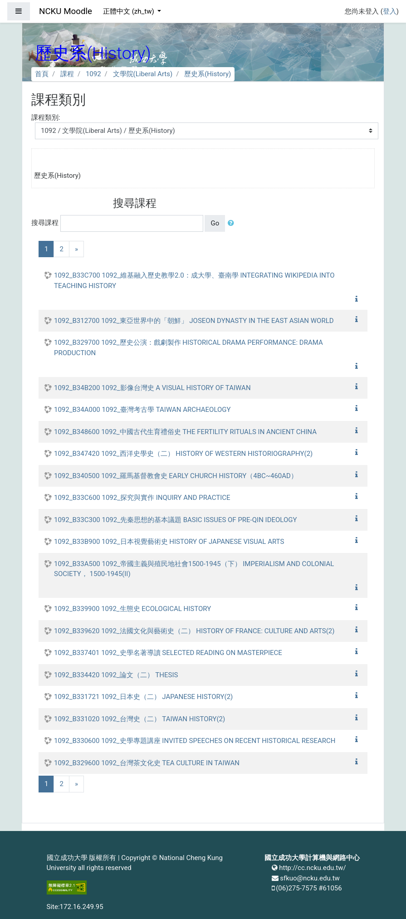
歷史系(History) (207, 74)
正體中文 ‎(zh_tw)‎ (129, 11)
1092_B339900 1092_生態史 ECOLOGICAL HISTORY (132, 609)
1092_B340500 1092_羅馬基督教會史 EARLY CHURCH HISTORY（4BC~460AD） (176, 476)
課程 (67, 74)
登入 (389, 11)
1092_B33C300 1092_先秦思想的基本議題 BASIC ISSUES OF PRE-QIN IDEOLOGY (175, 520)
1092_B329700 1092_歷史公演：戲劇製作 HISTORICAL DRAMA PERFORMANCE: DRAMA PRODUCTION (188, 347)
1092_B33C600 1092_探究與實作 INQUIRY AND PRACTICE (142, 498)
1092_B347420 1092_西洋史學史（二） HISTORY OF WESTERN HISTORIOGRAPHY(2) (183, 454)
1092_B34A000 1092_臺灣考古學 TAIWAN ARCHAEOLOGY (142, 410)
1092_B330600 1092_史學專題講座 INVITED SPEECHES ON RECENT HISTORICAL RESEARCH (194, 741)
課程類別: (45, 117)
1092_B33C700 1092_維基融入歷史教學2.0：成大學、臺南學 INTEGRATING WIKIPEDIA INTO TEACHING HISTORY (194, 280)
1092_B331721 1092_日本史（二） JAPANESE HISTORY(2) (143, 697)
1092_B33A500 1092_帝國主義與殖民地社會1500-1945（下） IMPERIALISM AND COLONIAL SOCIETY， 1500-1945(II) (194, 569)
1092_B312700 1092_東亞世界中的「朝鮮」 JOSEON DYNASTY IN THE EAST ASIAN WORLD (194, 321)
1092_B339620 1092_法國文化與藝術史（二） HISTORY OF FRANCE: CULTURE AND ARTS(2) (194, 631)
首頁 (42, 74)
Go (214, 223)
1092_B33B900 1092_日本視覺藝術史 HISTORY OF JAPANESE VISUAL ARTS (169, 542)
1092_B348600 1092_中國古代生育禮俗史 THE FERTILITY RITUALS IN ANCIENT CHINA (185, 432)
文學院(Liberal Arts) (143, 74)
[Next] (76, 249)
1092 (93, 74)
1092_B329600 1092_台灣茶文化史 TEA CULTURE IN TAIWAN (147, 763)
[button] (233, 223)
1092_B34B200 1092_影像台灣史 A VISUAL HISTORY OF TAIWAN (152, 388)
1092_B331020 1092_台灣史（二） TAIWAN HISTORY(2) (139, 719)
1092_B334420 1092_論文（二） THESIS (116, 675)
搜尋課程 (45, 223)
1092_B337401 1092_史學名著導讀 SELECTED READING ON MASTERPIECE (168, 653)
